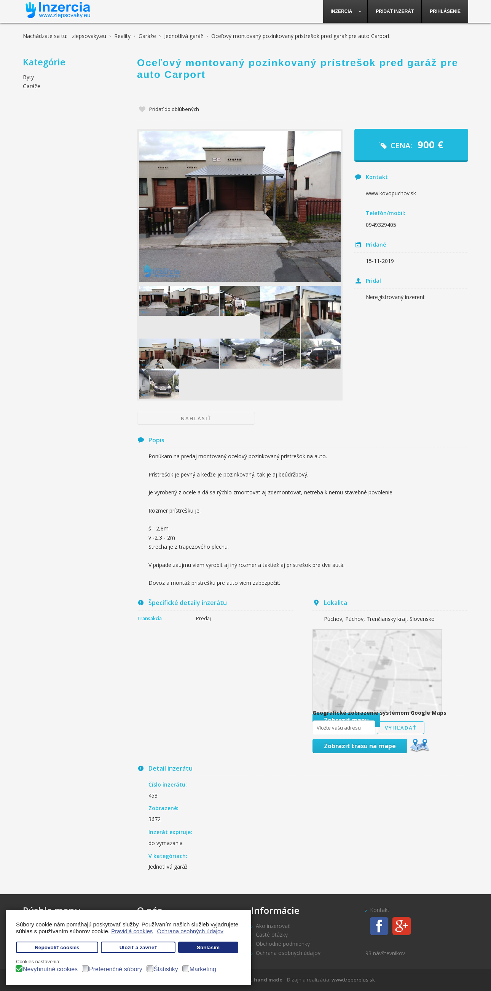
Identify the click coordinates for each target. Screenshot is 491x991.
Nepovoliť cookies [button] (57, 947)
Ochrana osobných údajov (288, 952)
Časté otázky (272, 934)
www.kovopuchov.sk (391, 193)
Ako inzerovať (273, 925)
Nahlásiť (196, 418)
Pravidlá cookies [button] (132, 931)
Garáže (31, 86)
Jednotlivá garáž (168, 866)
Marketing (203, 969)
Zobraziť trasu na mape (360, 746)
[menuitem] (345, 11)
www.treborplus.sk (353, 979)
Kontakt (379, 909)
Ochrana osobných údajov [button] (190, 931)
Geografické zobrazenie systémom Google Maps (379, 712)
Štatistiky (166, 969)
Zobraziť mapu (346, 720)
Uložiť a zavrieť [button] (138, 947)
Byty (28, 77)
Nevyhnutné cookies (50, 969)
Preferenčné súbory (115, 969)
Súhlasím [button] (208, 947)
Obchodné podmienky (283, 943)
